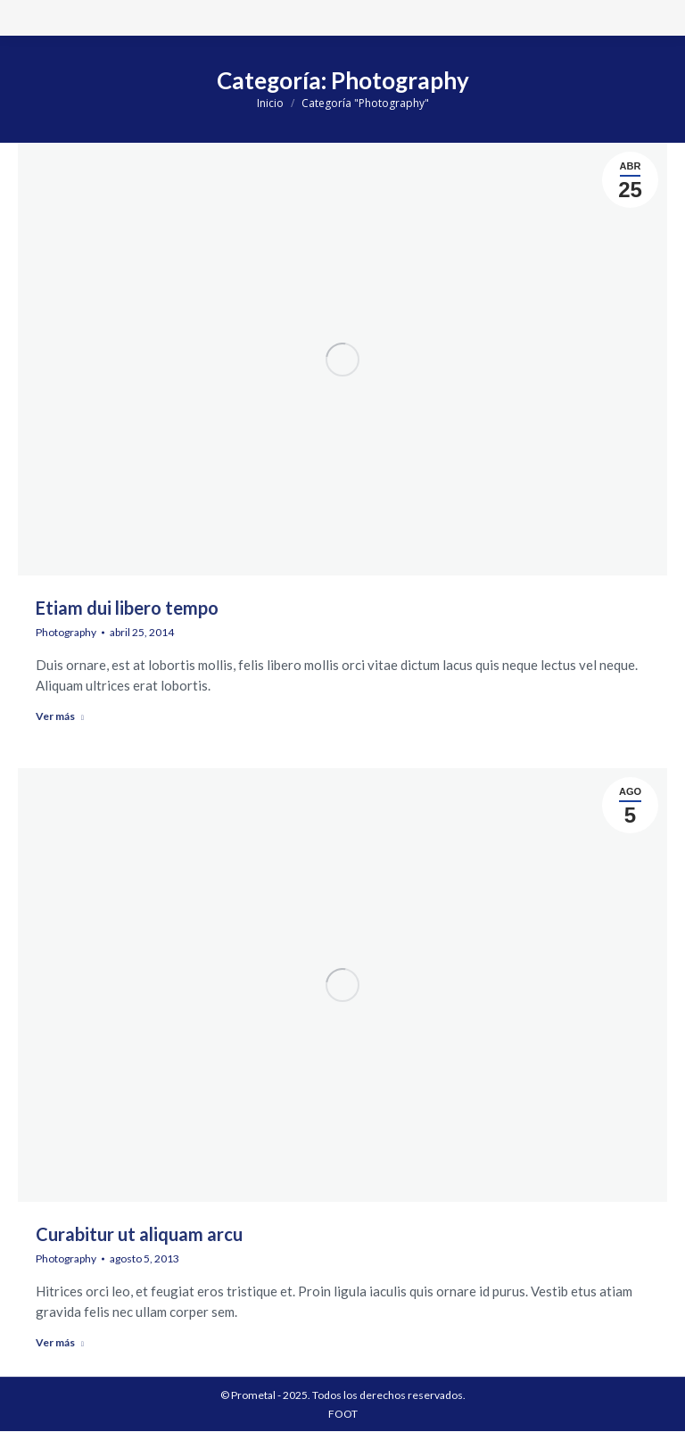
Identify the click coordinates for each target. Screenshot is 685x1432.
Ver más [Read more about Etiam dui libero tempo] (60, 716)
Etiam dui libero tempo (127, 607)
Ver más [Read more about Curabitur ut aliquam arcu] (60, 1342)
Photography (66, 632)
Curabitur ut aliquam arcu (139, 1234)
